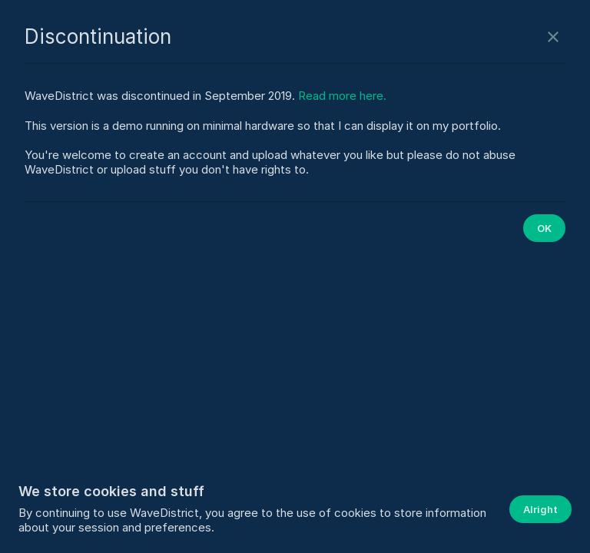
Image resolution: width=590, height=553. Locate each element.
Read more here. (342, 95)
